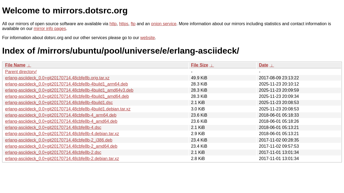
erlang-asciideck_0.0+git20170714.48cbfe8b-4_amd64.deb (61, 121)
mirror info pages (50, 28)
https (123, 23)
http (113, 23)
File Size (199, 65)
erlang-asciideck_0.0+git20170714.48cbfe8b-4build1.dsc (59, 102)
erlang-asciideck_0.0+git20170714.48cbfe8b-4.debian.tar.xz (62, 133)
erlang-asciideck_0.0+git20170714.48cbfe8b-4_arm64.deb (60, 115)
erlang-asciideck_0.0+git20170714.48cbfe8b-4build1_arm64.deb (66, 84)
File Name (15, 65)
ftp (133, 23)
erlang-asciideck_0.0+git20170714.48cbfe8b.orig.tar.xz (57, 78)
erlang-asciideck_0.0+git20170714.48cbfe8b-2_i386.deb (58, 140)
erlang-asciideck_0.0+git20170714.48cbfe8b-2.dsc (53, 152)
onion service (163, 23)
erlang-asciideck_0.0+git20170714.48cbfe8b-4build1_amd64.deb (67, 96)
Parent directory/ (21, 71)
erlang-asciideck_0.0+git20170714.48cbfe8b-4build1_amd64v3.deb (69, 90)
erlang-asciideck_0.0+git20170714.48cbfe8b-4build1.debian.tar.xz (68, 109)
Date (263, 65)
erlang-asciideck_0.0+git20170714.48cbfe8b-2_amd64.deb (61, 146)
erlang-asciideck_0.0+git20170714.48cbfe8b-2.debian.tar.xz (62, 158)
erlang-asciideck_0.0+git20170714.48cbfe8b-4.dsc (53, 127)
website (147, 37)
